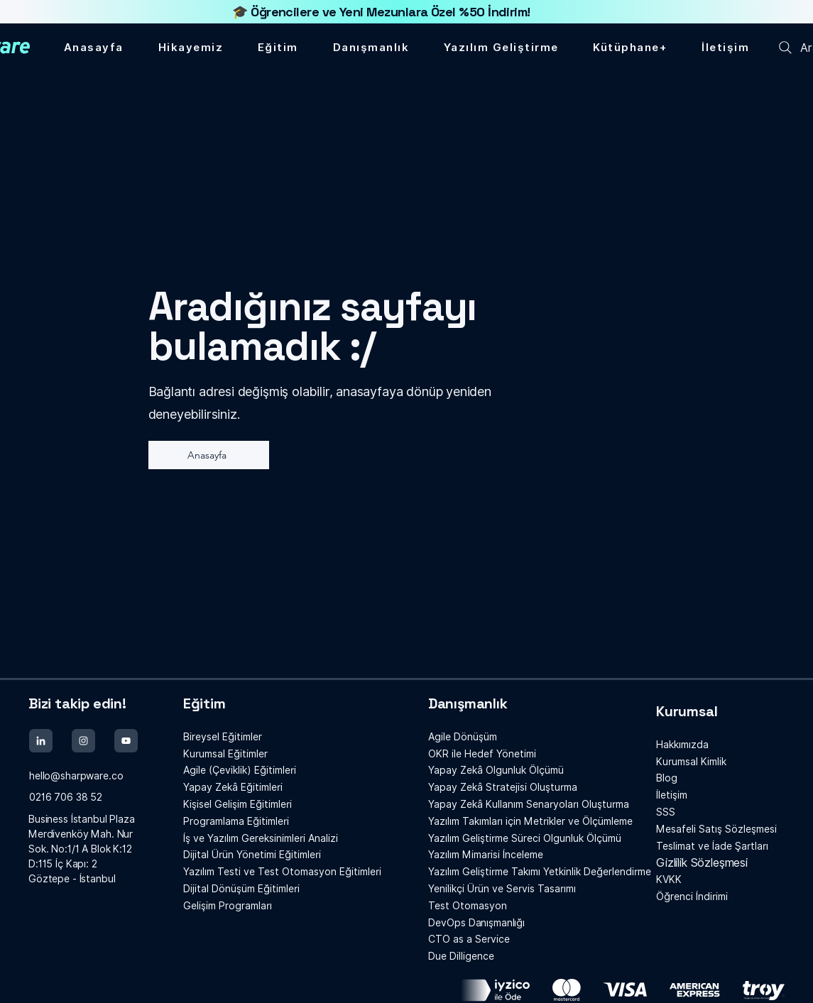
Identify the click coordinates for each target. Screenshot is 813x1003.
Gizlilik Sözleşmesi (702, 863)
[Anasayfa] (208, 455)
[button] (630, 47)
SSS (665, 812)
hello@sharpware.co (76, 776)
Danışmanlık (468, 703)
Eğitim (204, 703)
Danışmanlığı (476, 922)
